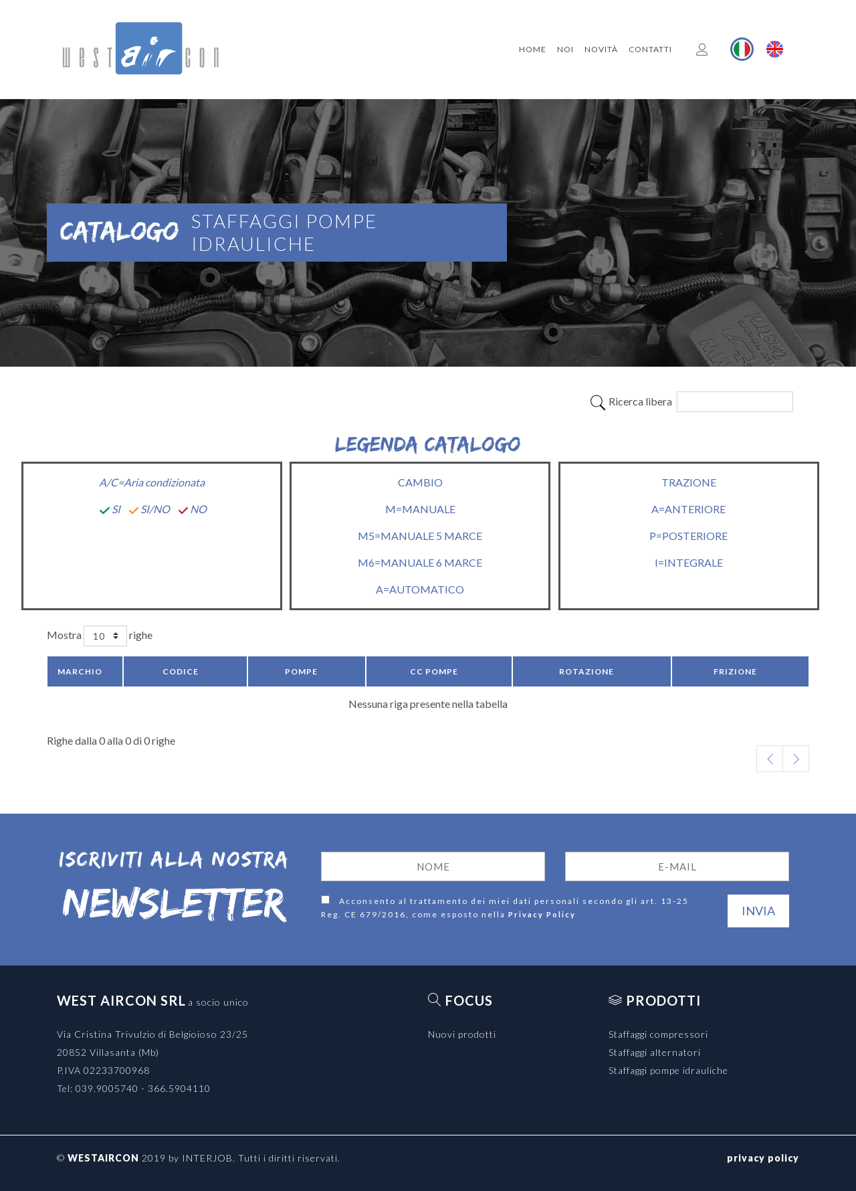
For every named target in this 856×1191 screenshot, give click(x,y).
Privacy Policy (542, 914)
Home (532, 49)
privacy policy (763, 1158)
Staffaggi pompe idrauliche (668, 1070)
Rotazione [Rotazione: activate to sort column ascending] (586, 671)
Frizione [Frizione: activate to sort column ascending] (735, 671)
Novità (601, 49)
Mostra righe (99, 636)
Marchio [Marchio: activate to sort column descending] (80, 671)
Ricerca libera (691, 401)
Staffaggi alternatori (655, 1052)
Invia (758, 910)
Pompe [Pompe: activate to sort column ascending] (301, 671)
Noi (565, 49)
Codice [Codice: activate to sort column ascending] (181, 671)
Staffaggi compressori (658, 1034)
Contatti (650, 49)
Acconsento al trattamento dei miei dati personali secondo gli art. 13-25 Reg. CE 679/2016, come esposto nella (505, 908)
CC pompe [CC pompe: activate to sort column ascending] (434, 671)
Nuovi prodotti (462, 1034)
